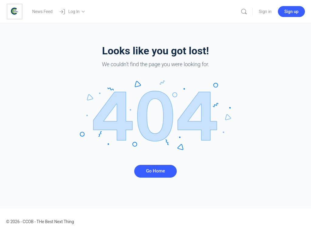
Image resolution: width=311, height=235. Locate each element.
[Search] (244, 11)
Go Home (155, 171)
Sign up (291, 11)
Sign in (265, 11)
